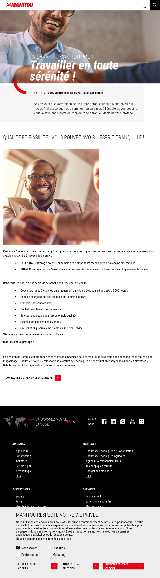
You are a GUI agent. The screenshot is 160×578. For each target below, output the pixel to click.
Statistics (58, 548)
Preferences (29, 555)
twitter (139, 421)
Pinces (20, 501)
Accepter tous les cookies (124, 566)
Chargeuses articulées (99, 471)
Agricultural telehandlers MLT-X (104, 461)
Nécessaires (29, 548)
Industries (21, 461)
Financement (93, 496)
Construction (23, 456)
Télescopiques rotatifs (99, 466)
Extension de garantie (98, 501)
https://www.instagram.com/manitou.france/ (120, 421)
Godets (20, 496)
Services (89, 489)
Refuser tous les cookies (38, 566)
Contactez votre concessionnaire (33, 378)
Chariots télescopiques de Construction (109, 451)
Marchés (18, 444)
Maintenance (93, 506)
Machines (89, 444)
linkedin (111, 421)
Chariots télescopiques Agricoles (105, 456)
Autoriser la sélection (81, 566)
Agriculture (22, 451)
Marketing (58, 555)
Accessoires (21, 489)
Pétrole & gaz (23, 466)
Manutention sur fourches (31, 506)
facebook (102, 421)
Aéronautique (24, 471)
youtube (130, 421)
